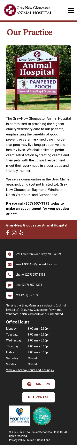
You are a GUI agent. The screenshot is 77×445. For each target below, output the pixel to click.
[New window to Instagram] (15, 233)
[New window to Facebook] (8, 233)
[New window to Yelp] (22, 233)
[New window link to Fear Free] (20, 416)
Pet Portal (38, 397)
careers (38, 384)
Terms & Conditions (38, 440)
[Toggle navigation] (71, 10)
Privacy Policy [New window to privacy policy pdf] (17, 440)
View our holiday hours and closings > (30, 370)
